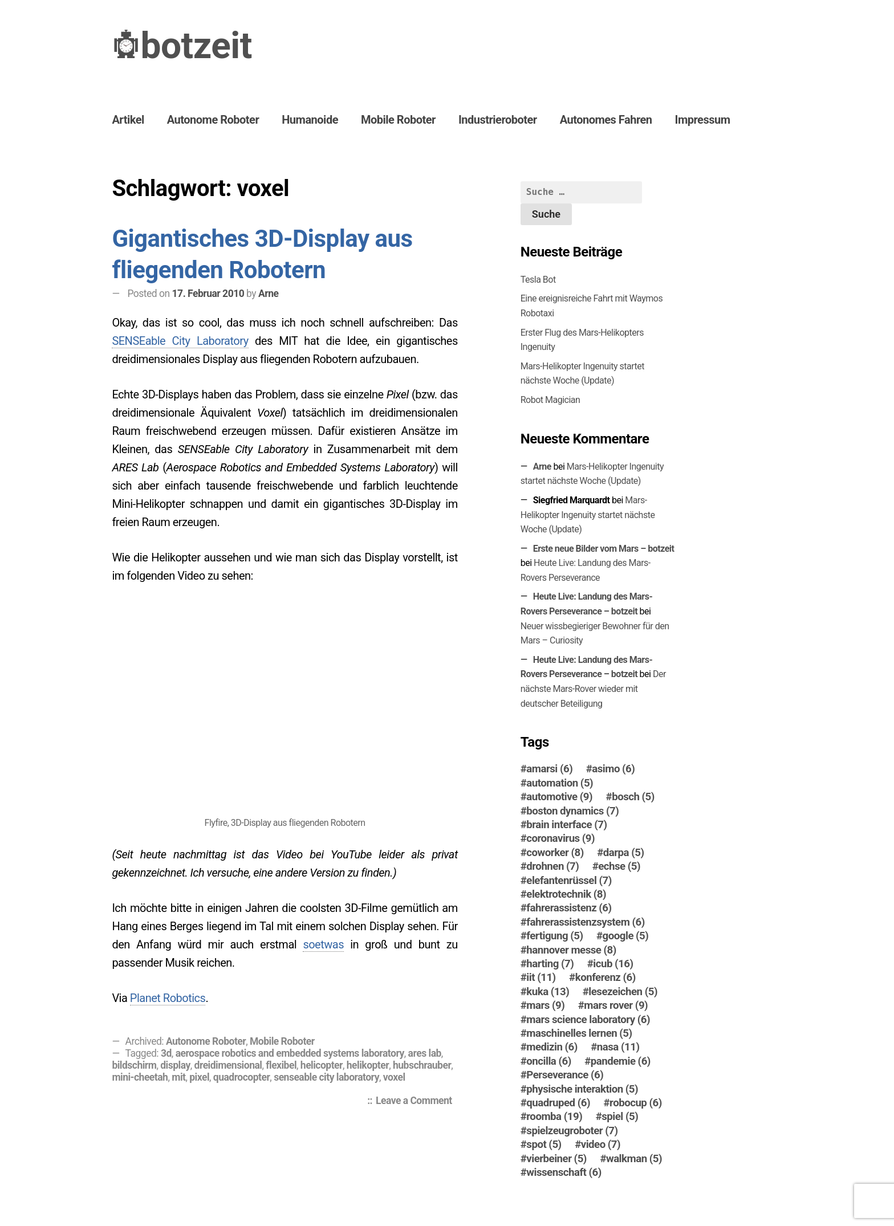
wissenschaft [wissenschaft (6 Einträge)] (564, 1172)
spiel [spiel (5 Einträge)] (620, 1116)
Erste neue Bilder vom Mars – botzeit (603, 548)
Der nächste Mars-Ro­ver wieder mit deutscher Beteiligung (593, 688)
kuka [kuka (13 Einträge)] (547, 991)
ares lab (424, 1053)
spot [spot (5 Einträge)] (543, 1144)
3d (166, 1053)
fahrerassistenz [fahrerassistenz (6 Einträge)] (568, 908)
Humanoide (310, 120)
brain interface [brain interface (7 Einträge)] (566, 824)
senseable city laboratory (326, 1077)
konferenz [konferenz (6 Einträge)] (605, 977)
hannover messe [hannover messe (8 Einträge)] (571, 950)
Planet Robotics (168, 998)
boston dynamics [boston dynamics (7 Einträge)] (572, 811)
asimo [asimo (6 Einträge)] (613, 769)
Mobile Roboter (398, 120)
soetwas (323, 944)
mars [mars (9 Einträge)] (545, 1005)
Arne (268, 293)
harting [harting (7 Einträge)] (550, 964)
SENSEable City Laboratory (180, 341)
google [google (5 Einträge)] (626, 936)
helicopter (321, 1065)
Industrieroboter (497, 120)
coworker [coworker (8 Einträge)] (554, 852)
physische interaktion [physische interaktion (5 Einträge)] (582, 1089)
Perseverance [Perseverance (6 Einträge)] (564, 1075)
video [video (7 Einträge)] (600, 1144)
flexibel (281, 1065)
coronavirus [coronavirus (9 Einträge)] (560, 838)
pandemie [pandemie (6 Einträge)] (621, 1061)
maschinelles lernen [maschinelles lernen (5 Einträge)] (579, 1033)
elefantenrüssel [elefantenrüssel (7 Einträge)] (568, 880)
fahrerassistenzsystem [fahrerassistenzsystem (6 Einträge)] (585, 922)
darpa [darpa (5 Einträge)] (623, 852)
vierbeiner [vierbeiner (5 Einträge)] (556, 1158)
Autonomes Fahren (606, 120)
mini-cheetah (140, 1077)
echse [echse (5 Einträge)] (619, 866)
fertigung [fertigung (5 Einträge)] (554, 936)
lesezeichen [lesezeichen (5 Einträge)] (622, 991)
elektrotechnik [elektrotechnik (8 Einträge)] (566, 894)
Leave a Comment (417, 1101)
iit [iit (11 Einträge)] (540, 977)
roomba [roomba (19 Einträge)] (554, 1116)
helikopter (368, 1065)
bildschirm (134, 1065)
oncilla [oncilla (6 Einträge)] (548, 1061)
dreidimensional (228, 1065)
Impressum (702, 120)
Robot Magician (550, 399)
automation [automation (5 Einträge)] (559, 783)
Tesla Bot (538, 279)
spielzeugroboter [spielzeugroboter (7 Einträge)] (571, 1131)
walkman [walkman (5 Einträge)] (634, 1158)
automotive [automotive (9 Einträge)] (559, 797)
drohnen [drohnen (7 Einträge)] (552, 866)
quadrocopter (241, 1077)
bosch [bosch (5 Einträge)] (633, 797)
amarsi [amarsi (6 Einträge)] (549, 769)
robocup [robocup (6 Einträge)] (635, 1103)
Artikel (128, 120)
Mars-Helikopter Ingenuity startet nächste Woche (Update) (588, 515)
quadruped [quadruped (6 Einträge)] (558, 1103)
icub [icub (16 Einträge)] (613, 964)
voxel (394, 1077)
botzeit (196, 46)
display (175, 1065)
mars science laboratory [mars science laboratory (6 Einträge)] (588, 1019)
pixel (199, 1077)
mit (178, 1077)
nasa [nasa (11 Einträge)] (618, 1047)
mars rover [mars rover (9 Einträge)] (616, 1005)
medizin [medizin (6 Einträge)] (552, 1047)
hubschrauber (422, 1065)
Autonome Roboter (213, 120)
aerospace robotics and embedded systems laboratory (290, 1053)
